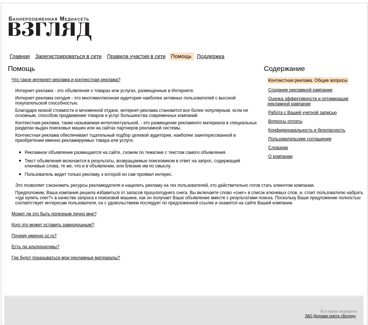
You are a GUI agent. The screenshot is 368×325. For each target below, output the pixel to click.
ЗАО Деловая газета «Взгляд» (330, 316)
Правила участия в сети (136, 56)
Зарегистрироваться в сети (68, 56)
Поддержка (210, 56)
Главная (20, 56)
